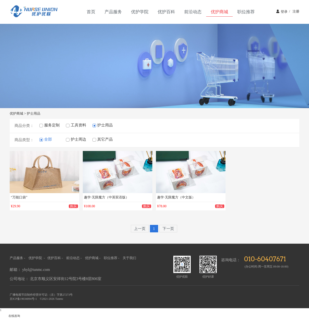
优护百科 (166, 11)
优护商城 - (93, 258)
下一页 (168, 229)
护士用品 (33, 113)
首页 (91, 11)
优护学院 (139, 11)
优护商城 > (18, 113)
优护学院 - (37, 258)
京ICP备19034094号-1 (23, 298)
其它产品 (102, 139)
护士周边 (76, 139)
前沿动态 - (74, 258)
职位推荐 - (112, 258)
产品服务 (113, 11)
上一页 (140, 229)
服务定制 (49, 125)
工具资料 (76, 125)
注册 (293, 11)
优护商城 (219, 11)
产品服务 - (17, 258)
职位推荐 (246, 11)
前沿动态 (193, 11)
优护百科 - (55, 258)
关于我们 (129, 258)
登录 (282, 11)
